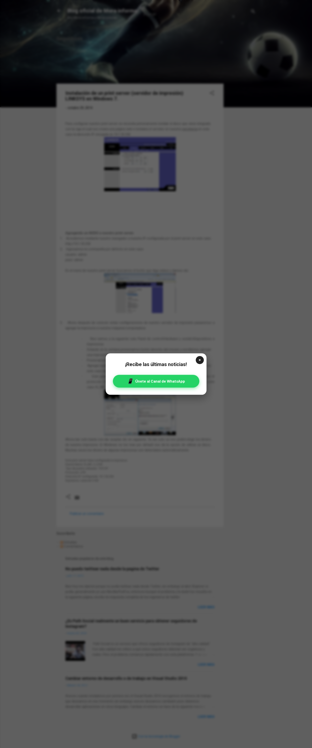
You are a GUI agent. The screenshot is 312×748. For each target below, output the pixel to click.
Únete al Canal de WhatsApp (156, 381)
